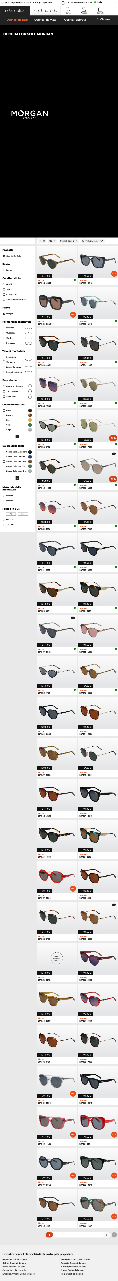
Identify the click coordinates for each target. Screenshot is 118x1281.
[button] (15, 10)
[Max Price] (23, 337)
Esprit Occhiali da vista (71, 1119)
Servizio (44, 1193)
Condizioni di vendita (12, 1263)
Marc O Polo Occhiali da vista (16, 1119)
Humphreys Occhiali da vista (16, 1123)
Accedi (84, 13)
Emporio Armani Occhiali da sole (18, 1097)
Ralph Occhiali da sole (72, 1097)
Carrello (100, 13)
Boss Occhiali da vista (70, 1123)
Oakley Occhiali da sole (14, 1087)
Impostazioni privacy (11, 1198)
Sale (6, 113)
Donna (7, 94)
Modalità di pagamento (51, 1198)
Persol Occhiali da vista (71, 1116)
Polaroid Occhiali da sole (73, 1087)
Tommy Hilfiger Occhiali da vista (76, 1127)
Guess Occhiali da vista (71, 1112)
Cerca (68, 13)
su (115, 1263)
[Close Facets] (17, 64)
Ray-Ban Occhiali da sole (14, 1083)
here (78, 1163)
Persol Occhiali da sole (13, 1090)
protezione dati (31, 1263)
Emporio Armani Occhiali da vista (19, 1127)
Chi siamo (6, 1193)
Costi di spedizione (49, 1202)
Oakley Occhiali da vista (14, 1116)
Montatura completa (17, 183)
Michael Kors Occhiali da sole (75, 1083)
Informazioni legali (11, 1266)
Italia (99, 2)
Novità (7, 108)
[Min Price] (11, 337)
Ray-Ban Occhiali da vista (15, 1112)
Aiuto (81, 1193)
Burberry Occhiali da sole (73, 1090)
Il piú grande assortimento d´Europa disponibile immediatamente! (30, 3)
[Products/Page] (92, 65)
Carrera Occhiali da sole (14, 1094)
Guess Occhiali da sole (72, 1094)
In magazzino (10, 118)
